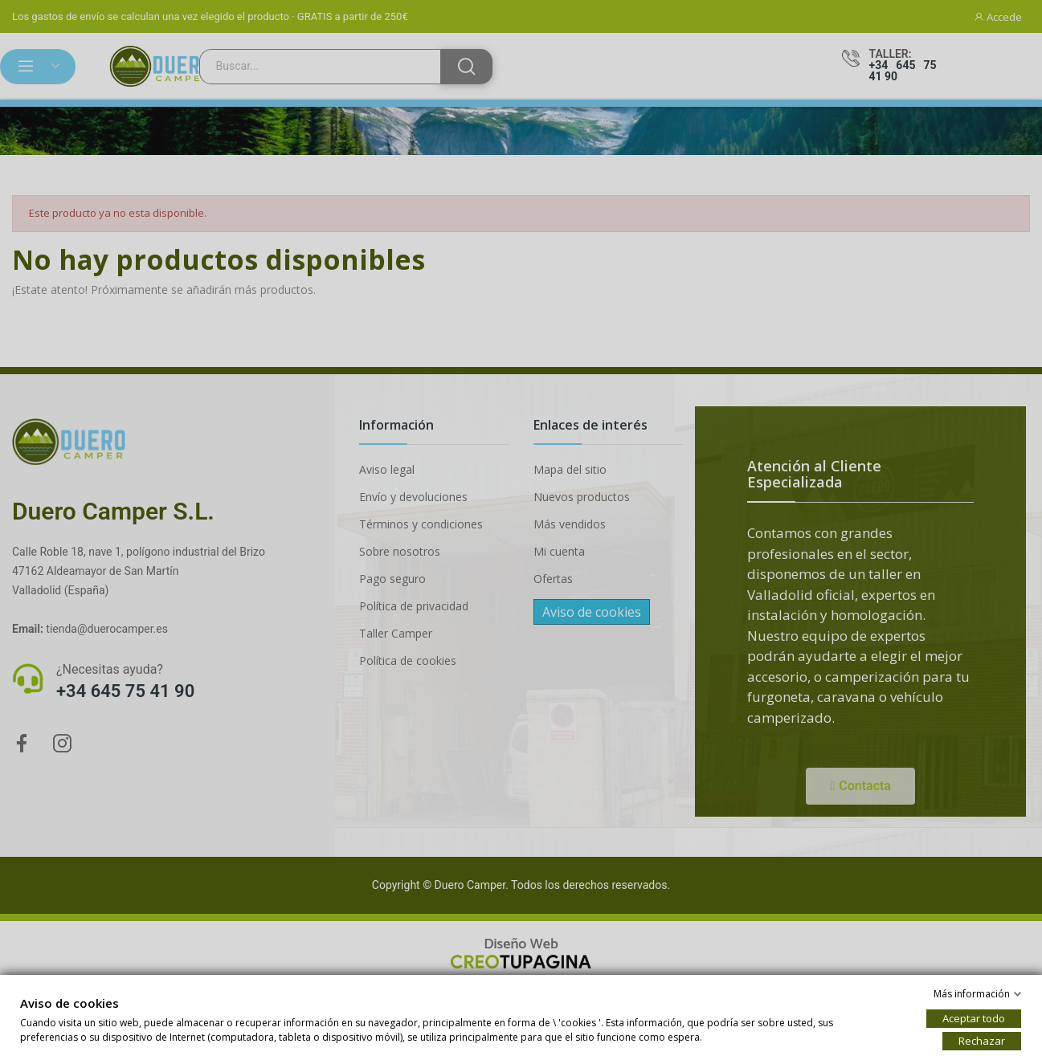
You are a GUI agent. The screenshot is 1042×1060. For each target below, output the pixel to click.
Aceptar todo (973, 1018)
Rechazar (981, 1041)
